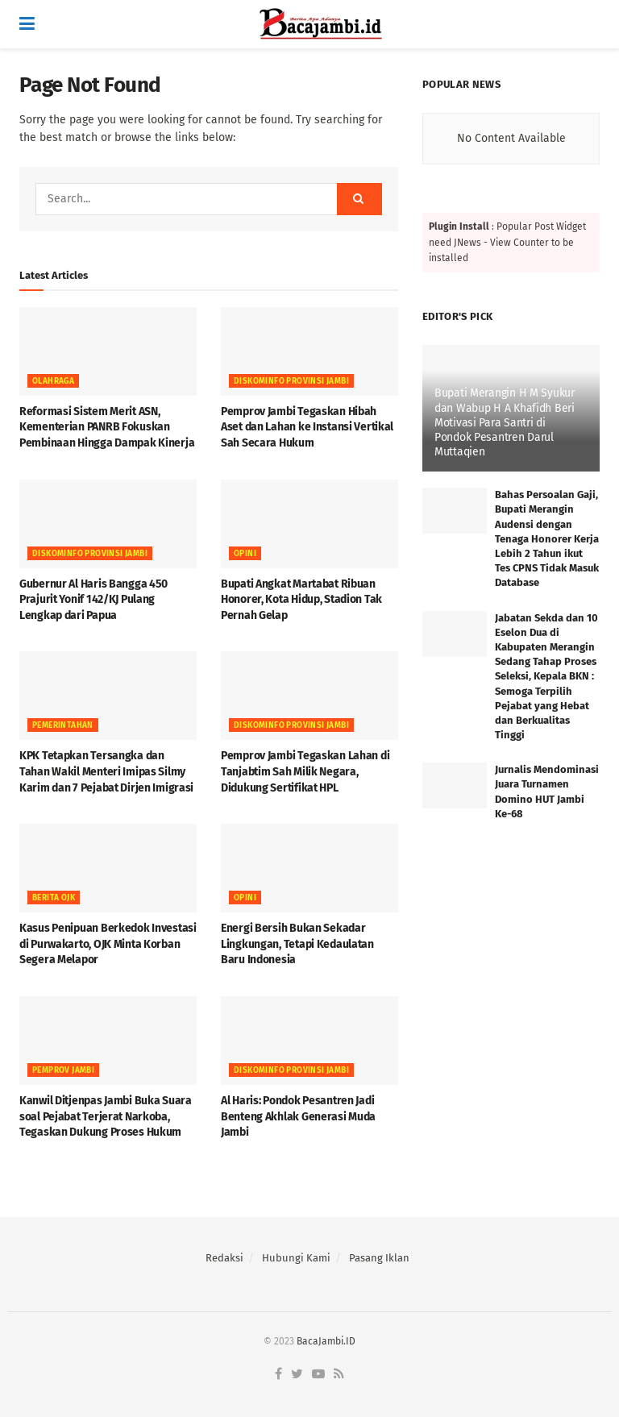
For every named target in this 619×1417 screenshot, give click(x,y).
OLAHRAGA (53, 381)
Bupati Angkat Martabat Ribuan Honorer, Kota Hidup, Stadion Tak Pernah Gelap (301, 599)
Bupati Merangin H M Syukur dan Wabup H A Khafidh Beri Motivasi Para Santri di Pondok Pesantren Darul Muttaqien (504, 422)
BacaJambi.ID (326, 1341)
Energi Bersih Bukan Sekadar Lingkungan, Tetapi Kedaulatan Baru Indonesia (297, 943)
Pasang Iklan (379, 1258)
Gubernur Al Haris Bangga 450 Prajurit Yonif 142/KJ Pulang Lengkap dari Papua (93, 599)
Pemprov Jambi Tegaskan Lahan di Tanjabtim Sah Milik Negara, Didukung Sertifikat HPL (305, 771)
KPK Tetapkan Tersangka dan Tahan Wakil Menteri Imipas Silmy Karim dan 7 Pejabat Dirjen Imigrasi (106, 771)
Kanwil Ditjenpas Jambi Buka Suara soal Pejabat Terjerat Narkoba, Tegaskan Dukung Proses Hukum (105, 1116)
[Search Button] (359, 199)
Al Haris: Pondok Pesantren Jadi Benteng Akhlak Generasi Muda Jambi (298, 1116)
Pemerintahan (62, 725)
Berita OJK (53, 898)
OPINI (245, 554)
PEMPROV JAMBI (63, 1070)
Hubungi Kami (296, 1258)
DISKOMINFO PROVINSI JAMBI (291, 381)
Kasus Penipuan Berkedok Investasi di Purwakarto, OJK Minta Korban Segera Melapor (108, 943)
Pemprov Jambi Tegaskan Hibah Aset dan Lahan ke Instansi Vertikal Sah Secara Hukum (307, 427)
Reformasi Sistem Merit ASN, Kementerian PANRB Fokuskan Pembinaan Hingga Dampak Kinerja (106, 427)
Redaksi (224, 1258)
